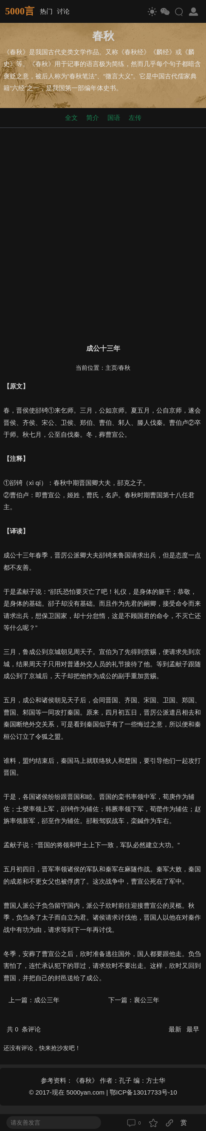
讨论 (63, 11)
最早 (192, 1029)
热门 (46, 11)
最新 (176, 1029)
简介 (92, 117)
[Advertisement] (103, 234)
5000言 (19, 11)
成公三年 (46, 999)
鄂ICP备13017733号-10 (143, 1092)
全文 (71, 117)
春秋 (124, 368)
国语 (113, 117)
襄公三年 (146, 999)
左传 (135, 117)
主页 (111, 368)
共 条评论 (24, 1029)
